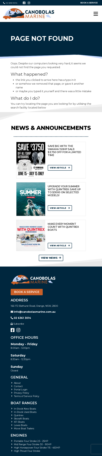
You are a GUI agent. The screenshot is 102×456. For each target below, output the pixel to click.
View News (51, 257)
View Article (60, 167)
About (17, 383)
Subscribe (17, 323)
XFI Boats (19, 422)
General (19, 377)
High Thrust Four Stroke (27, 451)
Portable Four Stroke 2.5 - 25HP (31, 441)
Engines (19, 435)
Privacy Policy (21, 392)
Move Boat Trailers (24, 428)
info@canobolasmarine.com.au (33, 311)
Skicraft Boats (21, 418)
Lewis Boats (20, 425)
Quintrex (18, 415)
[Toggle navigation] (96, 14)
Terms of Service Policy (26, 396)
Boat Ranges (24, 403)
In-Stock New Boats (25, 408)
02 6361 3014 (10, 3)
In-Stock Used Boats (25, 412)
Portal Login (20, 389)
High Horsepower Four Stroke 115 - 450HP (37, 447)
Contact (18, 386)
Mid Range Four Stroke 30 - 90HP (32, 444)
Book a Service (26, 292)
